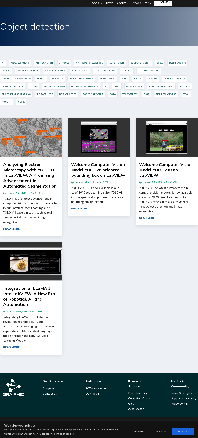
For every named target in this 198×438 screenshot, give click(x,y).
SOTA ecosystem (96, 388)
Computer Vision (139, 398)
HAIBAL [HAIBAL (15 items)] (41, 78)
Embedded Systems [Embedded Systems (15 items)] (28, 70)
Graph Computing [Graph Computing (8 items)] (148, 70)
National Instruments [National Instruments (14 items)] (84, 86)
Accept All (183, 431)
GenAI (132, 403)
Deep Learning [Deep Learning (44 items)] (177, 63)
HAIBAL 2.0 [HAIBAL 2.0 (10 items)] (57, 78)
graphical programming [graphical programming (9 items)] (16, 78)
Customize (138, 431)
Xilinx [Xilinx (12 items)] (21, 102)
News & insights (181, 393)
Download (163, 2)
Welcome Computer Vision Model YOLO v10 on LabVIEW (166, 170)
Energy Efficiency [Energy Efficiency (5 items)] (55, 70)
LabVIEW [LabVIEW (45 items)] (152, 78)
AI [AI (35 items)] (3, 63)
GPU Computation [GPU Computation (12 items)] (104, 70)
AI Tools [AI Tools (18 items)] (64, 63)
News (109, 3)
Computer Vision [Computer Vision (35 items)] (140, 63)
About (121, 3)
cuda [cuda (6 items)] (160, 63)
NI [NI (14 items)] (106, 86)
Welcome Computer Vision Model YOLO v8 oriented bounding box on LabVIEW (98, 170)
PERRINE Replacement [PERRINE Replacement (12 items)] (161, 86)
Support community (183, 398)
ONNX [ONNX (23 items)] (116, 86)
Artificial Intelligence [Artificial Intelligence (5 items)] (89, 63)
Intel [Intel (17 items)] (125, 78)
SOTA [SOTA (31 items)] (113, 94)
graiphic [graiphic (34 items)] (127, 70)
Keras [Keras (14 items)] (137, 78)
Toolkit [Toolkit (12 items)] (6, 102)
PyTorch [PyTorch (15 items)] (185, 86)
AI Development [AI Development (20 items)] (20, 63)
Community (141, 3)
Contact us (50, 393)
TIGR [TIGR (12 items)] (146, 94)
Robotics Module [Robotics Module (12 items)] (93, 94)
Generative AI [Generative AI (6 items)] (80, 70)
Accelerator (136, 408)
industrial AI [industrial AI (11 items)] (107, 78)
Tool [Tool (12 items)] (186, 94)
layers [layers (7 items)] (34, 86)
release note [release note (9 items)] (45, 94)
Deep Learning (138, 393)
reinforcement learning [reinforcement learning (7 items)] (16, 94)
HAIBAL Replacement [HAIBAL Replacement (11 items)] (81, 78)
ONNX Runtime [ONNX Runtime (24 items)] (134, 86)
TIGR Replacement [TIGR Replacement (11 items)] (166, 94)
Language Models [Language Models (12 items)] (12, 86)
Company (49, 388)
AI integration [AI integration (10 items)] (44, 63)
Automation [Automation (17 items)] (116, 63)
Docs (95, 3)
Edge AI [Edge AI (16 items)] (6, 70)
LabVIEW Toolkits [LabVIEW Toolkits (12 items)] (174, 78)
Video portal (179, 403)
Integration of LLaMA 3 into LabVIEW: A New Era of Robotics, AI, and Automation (29, 296)
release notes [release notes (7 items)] (67, 94)
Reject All (161, 431)
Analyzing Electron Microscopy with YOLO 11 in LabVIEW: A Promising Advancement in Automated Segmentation (30, 175)
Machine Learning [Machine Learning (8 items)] (54, 86)
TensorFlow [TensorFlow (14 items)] (129, 94)
